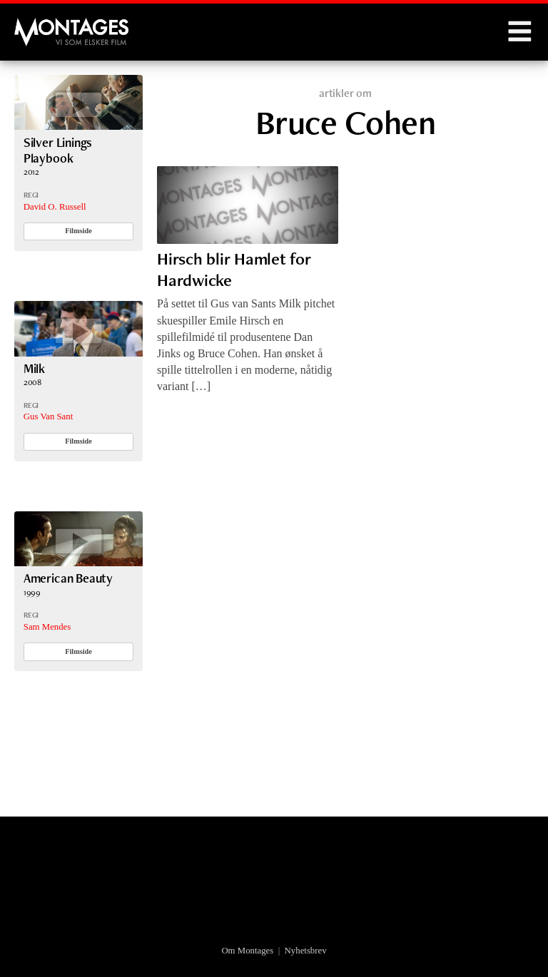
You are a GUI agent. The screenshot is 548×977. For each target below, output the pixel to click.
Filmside (78, 231)
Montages (37, 25)
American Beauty (68, 578)
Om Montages (247, 951)
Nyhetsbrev (306, 951)
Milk (34, 368)
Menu (519, 32)
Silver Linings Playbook (58, 150)
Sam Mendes (47, 627)
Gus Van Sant (48, 416)
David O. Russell (55, 207)
